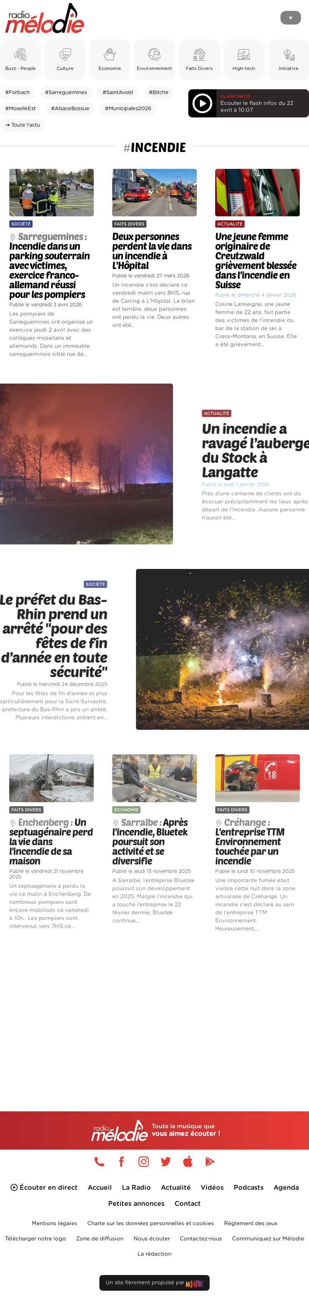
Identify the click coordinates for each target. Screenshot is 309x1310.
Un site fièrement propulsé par (154, 1284)
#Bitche (159, 92)
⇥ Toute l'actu (22, 125)
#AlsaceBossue (70, 108)
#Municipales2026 (128, 108)
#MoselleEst (20, 108)
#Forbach (17, 92)
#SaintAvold (118, 92)
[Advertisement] (154, 1008)
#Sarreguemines (66, 92)
